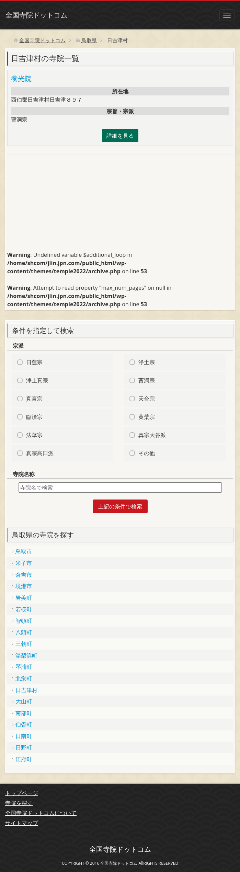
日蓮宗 (34, 362)
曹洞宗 (146, 380)
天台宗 (146, 398)
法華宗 (34, 435)
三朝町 (23, 643)
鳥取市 (23, 551)
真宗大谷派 (152, 435)
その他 (146, 453)
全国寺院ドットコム (36, 15)
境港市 (23, 586)
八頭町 (23, 632)
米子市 (23, 563)
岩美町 (23, 597)
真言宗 (34, 398)
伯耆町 (23, 724)
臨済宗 (34, 417)
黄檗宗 (146, 417)
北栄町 (23, 678)
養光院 (21, 78)
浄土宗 (146, 362)
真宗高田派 (40, 453)
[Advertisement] (58, 206)
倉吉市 (23, 574)
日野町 (23, 747)
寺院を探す (19, 803)
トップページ (21, 793)
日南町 (23, 736)
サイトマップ (21, 823)
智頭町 (23, 620)
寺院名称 (24, 474)
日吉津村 (26, 690)
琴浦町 (23, 666)
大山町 (23, 701)
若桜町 (23, 609)
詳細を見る (120, 135)
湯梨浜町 (26, 655)
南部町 (23, 713)
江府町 (23, 759)
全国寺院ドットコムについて (41, 813)
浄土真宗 (37, 380)
